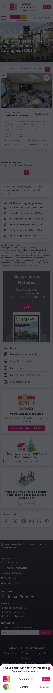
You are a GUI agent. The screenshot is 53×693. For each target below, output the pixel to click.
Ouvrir (46, 679)
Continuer (44, 687)
